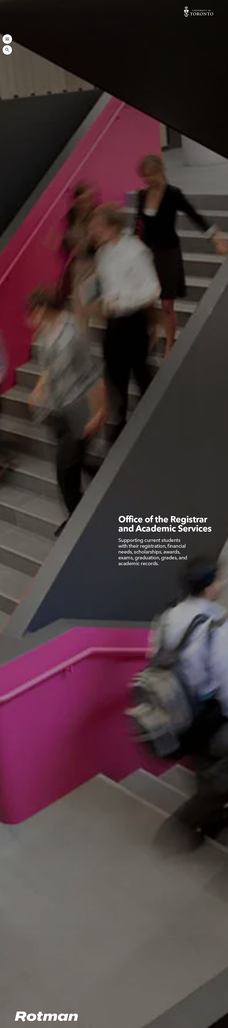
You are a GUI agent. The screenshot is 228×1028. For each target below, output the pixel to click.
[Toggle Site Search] (7, 50)
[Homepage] (46, 1017)
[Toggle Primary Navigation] (7, 39)
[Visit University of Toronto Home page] (198, 11)
